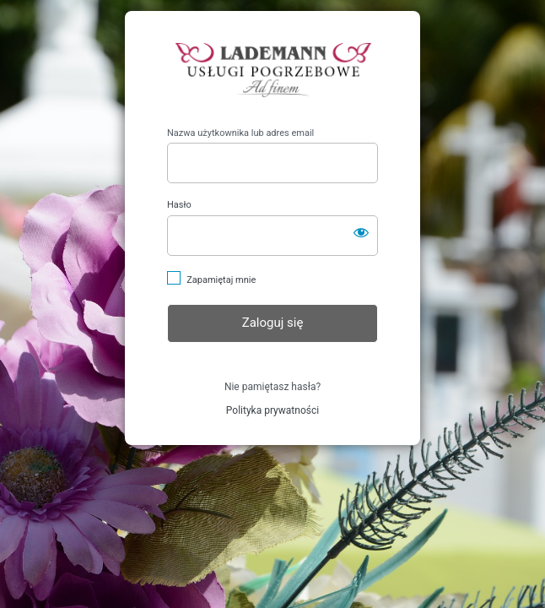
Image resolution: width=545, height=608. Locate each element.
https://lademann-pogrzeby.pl (273, 69)
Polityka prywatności (272, 410)
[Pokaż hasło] (361, 232)
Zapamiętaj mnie (221, 279)
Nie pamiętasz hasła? (272, 387)
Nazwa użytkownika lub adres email (240, 133)
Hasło (179, 204)
